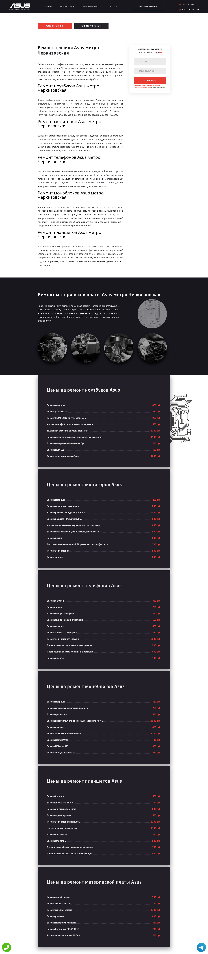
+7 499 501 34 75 (188, 4)
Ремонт (48, 6)
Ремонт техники (55, 26)
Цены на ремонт (67, 6)
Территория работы (91, 6)
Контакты (112, 6)
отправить (150, 80)
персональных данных (158, 87)
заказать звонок (148, 7)
